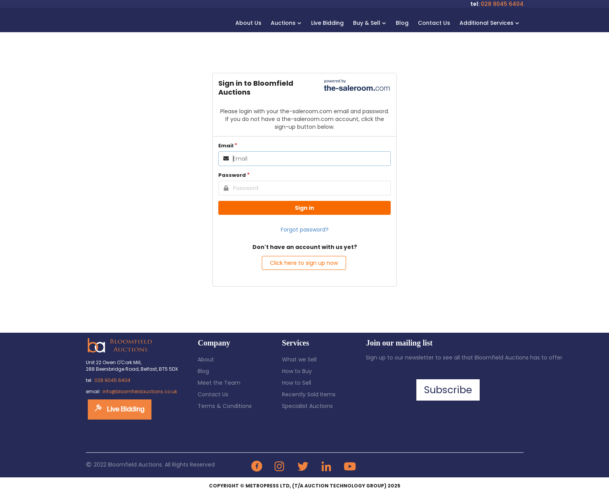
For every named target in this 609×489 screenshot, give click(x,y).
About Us (248, 23)
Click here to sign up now (304, 263)
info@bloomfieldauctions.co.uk (140, 391)
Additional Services (488, 23)
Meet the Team (219, 383)
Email (225, 145)
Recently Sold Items (309, 394)
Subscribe (448, 390)
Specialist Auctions (307, 406)
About (206, 359)
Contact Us (434, 23)
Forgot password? (305, 229)
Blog (402, 23)
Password (232, 175)
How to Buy (297, 371)
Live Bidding (327, 23)
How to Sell (296, 383)
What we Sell (299, 359)
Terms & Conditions (225, 406)
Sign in (304, 208)
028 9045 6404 (502, 4)
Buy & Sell (369, 23)
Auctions (285, 23)
